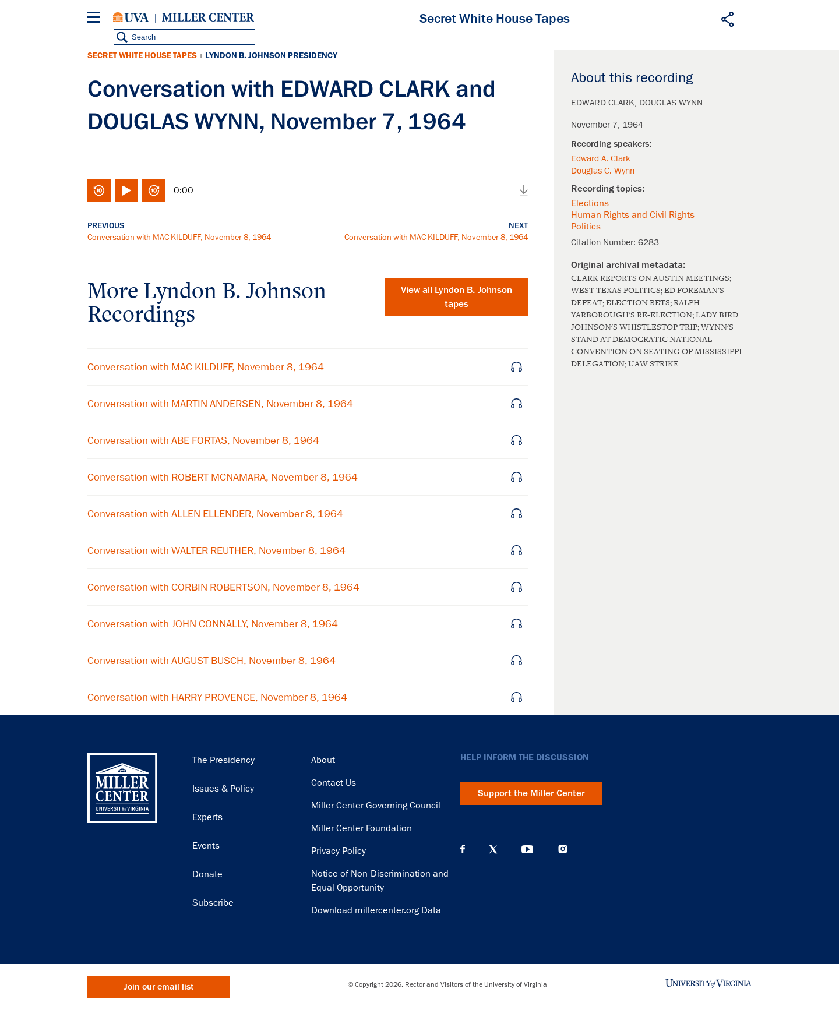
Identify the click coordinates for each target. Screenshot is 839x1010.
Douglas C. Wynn (602, 170)
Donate (207, 874)
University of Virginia (131, 17)
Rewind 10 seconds (99, 190)
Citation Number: (604, 242)
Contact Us (333, 783)
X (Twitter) (493, 849)
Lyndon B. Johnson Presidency (271, 55)
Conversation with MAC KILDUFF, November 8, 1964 (179, 237)
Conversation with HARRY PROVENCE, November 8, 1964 (217, 697)
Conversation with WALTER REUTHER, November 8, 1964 (216, 550)
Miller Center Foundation (361, 828)
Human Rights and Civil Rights (633, 215)
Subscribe (213, 903)
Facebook (462, 849)
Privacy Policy (338, 851)
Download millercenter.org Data (376, 910)
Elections (590, 203)
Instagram (563, 849)
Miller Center (208, 17)
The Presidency (223, 760)
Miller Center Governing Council (375, 805)
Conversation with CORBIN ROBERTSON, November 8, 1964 (223, 587)
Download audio (524, 190)
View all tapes (456, 297)
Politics (586, 226)
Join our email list (158, 987)
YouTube (527, 849)
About (323, 760)
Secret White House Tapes (142, 55)
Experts (207, 817)
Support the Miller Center (531, 793)
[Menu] (96, 19)
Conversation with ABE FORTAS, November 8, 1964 (203, 440)
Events (206, 846)
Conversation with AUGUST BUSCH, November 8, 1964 (211, 660)
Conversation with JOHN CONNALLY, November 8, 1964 (212, 623)
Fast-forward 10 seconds (153, 190)
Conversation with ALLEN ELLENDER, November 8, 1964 (215, 513)
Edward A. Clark (600, 158)
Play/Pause (126, 190)
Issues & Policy (223, 788)
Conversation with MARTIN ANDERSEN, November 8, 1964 (220, 403)
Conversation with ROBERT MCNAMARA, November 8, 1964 (222, 477)
